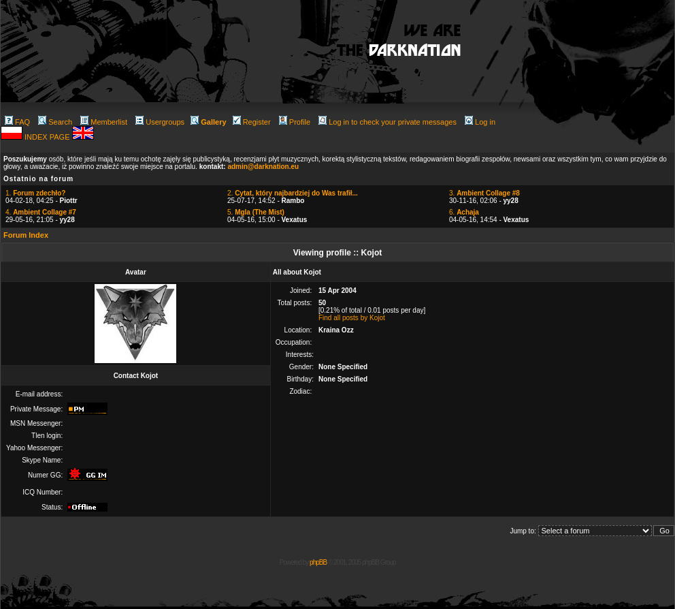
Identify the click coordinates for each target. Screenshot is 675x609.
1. (35, 193)
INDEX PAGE (47, 137)
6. (464, 212)
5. (255, 212)
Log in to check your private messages (387, 122)
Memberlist (103, 122)
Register (252, 122)
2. (292, 193)
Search (55, 122)
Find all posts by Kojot (351, 318)
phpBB (318, 562)
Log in (480, 122)
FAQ (17, 122)
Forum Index (25, 235)
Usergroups (159, 122)
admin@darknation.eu (263, 166)
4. (40, 212)
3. (484, 193)
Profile (294, 122)
